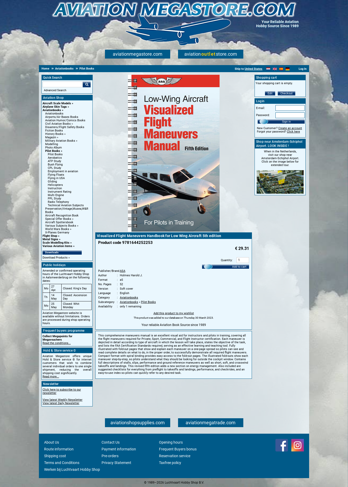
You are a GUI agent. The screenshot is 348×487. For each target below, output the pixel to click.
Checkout (286, 93)
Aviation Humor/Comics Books (65, 120)
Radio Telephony (58, 202)
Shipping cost (55, 456)
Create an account (290, 128)
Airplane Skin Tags (55, 106)
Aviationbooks (52, 110)
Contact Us (111, 442)
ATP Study (54, 161)
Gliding (52, 181)
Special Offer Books (58, 219)
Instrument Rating (59, 191)
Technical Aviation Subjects (66, 205)
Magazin (50, 137)
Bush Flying (55, 164)
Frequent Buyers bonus (178, 449)
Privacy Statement (116, 463)
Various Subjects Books (60, 225)
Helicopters (55, 185)
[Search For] (63, 84)
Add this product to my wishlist (174, 313)
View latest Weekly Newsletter (62, 400)
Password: (263, 115)
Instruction (55, 188)
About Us (51, 442)
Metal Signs (50, 239)
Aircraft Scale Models (57, 103)
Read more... (51, 376)
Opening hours (171, 442)
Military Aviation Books (60, 140)
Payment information (119, 449)
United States (253, 69)
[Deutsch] (288, 69)
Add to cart (239, 266)
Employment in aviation (63, 171)
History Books (54, 134)
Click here (293, 131)
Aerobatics (55, 157)
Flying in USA (56, 178)
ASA (122, 271)
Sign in (286, 121)
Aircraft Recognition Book (62, 215)
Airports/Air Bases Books (61, 117)
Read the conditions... (57, 343)
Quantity (226, 260)
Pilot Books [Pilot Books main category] (55, 154)
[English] (275, 69)
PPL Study (54, 198)
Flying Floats (56, 174)
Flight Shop (50, 236)
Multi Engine (56, 195)
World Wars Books (57, 229)
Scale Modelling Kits (56, 242)
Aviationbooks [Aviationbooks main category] (54, 113)
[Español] (281, 69)
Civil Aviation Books (58, 123)
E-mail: (260, 108)
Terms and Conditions (61, 463)
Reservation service (174, 456)
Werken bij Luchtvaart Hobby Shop (72, 469)
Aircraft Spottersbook (59, 222)
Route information (59, 449)
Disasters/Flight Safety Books (64, 127)
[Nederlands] (268, 69)
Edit (270, 93)
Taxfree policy (170, 463)
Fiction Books (54, 130)
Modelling (51, 144)
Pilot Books (52, 151)
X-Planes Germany (57, 232)
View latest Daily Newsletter (61, 403)
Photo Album (53, 147)
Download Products (55, 257)
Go (87, 84)
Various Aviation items (57, 246)
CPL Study (54, 168)
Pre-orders (110, 456)
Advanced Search (55, 90)
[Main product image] (174, 230)
